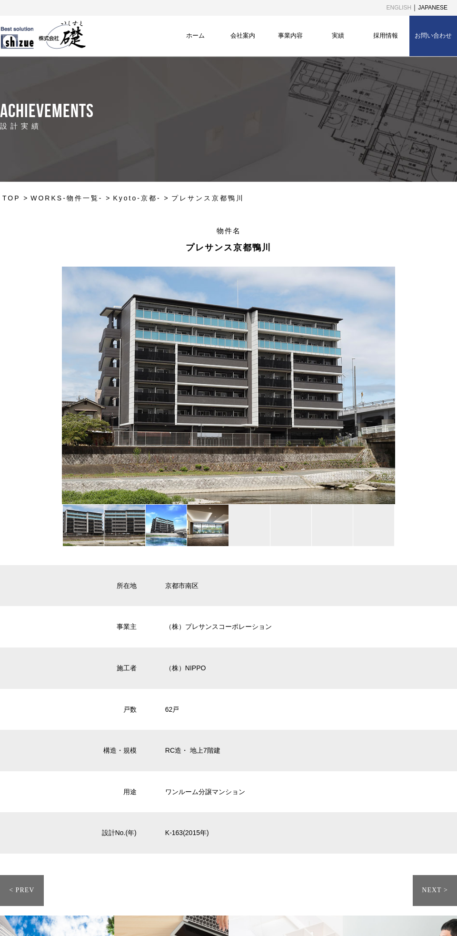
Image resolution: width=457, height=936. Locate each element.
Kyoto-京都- (136, 198)
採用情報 (385, 35)
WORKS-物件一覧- (66, 198)
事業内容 (290, 35)
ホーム (195, 35)
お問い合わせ (433, 35)
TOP (11, 198)
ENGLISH (399, 7)
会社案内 (242, 35)
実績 (338, 35)
